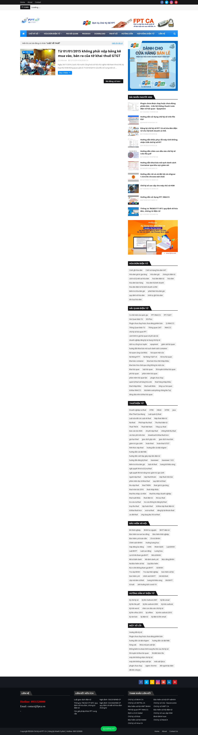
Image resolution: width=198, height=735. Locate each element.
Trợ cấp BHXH (134, 572)
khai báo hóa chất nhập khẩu (158, 361)
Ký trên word (134, 608)
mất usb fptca (159, 661)
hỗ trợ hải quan (166, 357)
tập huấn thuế (147, 506)
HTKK (152, 410)
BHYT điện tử (165, 530)
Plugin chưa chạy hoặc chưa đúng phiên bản (146, 323)
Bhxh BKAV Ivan (160, 716)
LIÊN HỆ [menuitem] (162, 33)
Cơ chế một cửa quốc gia (138, 315)
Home (22, 2)
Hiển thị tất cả (117, 43)
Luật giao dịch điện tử (82, 699)
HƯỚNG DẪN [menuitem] (127, 33)
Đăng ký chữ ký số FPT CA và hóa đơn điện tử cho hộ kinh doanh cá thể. (158, 129)
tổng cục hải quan (165, 386)
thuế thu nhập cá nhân (137, 494)
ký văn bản (133, 617)
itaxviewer (155, 460)
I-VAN (149, 547)
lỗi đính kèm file (158, 653)
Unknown (63, 60)
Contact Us (173, 731)
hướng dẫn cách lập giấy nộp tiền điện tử (144, 456)
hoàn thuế (150, 443)
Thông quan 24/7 (154, 327)
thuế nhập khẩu (135, 386)
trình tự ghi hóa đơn (155, 295)
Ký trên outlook (167, 604)
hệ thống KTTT (134, 357)
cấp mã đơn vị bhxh (136, 580)
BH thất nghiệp (135, 530)
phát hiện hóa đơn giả (156, 291)
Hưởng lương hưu (152, 543)
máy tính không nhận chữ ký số (140, 657)
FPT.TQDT (167, 315)
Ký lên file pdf (134, 604)
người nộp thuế (135, 477)
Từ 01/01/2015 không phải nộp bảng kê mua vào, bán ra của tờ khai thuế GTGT (89, 53)
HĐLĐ (159, 410)
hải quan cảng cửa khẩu (138, 353)
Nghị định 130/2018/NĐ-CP (110, 699)
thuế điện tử (148, 498)
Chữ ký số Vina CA (135, 723)
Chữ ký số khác (134, 716)
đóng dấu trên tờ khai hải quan (140, 394)
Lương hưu (158, 551)
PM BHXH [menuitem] (86, 33)
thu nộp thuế (134, 485)
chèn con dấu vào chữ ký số (152, 608)
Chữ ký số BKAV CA (135, 699)
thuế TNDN (146, 485)
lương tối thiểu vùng (167, 464)
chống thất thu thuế (168, 431)
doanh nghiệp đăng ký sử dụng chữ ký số (144, 340)
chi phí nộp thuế (152, 431)
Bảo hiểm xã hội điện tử (163, 709)
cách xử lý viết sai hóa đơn (139, 278)
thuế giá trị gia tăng (161, 485)
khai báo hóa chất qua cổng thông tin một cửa (146, 365)
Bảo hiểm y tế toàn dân (138, 538)
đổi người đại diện (166, 666)
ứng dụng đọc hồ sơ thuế (150, 514)
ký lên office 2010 (136, 612)
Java (174, 410)
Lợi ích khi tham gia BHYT (138, 555)
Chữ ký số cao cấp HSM (163, 713)
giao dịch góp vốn (149, 439)
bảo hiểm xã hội (167, 572)
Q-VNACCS (170, 323)
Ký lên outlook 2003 (150, 604)
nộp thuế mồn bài (166, 477)
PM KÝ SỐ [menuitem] (113, 33)
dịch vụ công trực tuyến (138, 344)
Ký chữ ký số (133, 600)
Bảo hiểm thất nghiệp (161, 534)
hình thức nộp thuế (136, 448)
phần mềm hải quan (149, 373)
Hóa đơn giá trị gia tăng (138, 274)
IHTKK (167, 410)
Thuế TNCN (133, 427)
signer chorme (151, 666)
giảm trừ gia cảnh (136, 443)
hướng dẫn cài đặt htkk (137, 452)
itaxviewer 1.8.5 (168, 460)
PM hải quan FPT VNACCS (138, 709)
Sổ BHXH (159, 568)
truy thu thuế (134, 506)
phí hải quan (134, 373)
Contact (38, 2)
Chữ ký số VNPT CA (161, 706)
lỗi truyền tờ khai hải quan (165, 369)
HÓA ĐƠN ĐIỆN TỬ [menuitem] (52, 33)
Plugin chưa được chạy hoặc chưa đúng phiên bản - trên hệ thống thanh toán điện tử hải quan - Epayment (158, 106)
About (30, 2)
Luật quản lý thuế (154, 414)
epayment (154, 344)
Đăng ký (108, 728)
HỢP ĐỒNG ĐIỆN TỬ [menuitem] (145, 33)
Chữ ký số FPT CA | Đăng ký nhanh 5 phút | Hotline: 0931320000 (58, 731)
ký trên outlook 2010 (164, 612)
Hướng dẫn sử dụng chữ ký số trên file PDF (157, 118)
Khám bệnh (159, 547)
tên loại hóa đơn (135, 299)
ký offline (149, 612)
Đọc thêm (63, 73)
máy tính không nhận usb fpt (140, 661)
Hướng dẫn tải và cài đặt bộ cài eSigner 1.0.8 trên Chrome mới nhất (158, 175)
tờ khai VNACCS (135, 390)
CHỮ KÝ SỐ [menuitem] (33, 33)
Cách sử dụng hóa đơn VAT (156, 270)
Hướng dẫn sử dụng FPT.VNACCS (155, 197)
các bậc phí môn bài (137, 435)
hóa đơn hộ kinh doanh (155, 283)
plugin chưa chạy (156, 378)
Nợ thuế (132, 422)
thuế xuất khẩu (149, 386)
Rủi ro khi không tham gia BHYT (141, 568)
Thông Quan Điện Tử (137, 327)
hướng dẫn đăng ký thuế (138, 460)
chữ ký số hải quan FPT (137, 332)
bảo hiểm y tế (134, 576)
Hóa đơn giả (154, 274)
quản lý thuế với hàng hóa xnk (140, 382)
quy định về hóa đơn (137, 295)
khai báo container (136, 361)
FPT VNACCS (156, 315)
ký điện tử (144, 617)
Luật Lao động (145, 551)
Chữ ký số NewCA (161, 720)
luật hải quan (148, 369)
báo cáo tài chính (135, 431)
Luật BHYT (133, 551)
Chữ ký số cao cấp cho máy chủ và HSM (157, 185)
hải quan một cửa (157, 353)
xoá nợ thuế (149, 510)
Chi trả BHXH (155, 538)
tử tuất (131, 584)
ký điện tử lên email (158, 617)
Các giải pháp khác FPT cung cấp (85, 712)
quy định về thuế (159, 481)
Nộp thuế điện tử (160, 418)
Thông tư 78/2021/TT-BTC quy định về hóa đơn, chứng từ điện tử (159, 209)
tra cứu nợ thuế (135, 502)
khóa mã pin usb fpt (147, 645)
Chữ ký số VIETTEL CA (136, 703)
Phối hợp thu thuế (145, 422)
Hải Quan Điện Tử (136, 319)
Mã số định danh (135, 559)
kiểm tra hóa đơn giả (137, 291)
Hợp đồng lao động (136, 547)
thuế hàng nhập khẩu (163, 382)
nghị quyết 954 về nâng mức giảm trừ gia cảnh (146, 473)
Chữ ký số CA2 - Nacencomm (165, 703)
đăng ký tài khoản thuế (165, 510)
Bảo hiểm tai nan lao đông (139, 534)
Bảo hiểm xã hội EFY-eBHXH (165, 699)
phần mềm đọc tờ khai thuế (139, 481)
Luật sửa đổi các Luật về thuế (140, 418)
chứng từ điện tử (169, 274)
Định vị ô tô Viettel (135, 713)
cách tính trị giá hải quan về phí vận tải (143, 336)
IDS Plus (149, 319)
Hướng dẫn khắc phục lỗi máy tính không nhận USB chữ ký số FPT (159, 141)
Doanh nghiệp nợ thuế (137, 410)
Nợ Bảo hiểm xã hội (136, 563)
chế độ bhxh (163, 576)
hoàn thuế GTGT (163, 443)
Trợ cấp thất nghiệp (150, 572)
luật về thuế (152, 464)
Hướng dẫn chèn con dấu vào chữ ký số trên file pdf (158, 152)
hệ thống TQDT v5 (150, 357)
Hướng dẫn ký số (135, 632)
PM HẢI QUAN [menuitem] (72, 33)
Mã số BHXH (156, 555)
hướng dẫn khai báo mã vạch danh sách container (148, 348)
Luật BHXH (171, 547)
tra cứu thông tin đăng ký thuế (155, 502)
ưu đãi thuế (133, 514)
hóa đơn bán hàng (136, 283)
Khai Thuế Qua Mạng (137, 414)
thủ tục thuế (160, 498)
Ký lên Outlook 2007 (149, 600)
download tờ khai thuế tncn (158, 435)
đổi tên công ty (134, 670)
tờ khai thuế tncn (135, 510)
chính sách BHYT (149, 576)
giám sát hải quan (168, 344)
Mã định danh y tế (151, 559)
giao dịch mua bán (166, 439)
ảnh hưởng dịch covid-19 (147, 584)
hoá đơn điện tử (158, 278)
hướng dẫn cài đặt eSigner (156, 448)
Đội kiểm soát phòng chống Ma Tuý (157, 390)
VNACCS (168, 327)
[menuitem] (23, 33)
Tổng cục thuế (161, 427)
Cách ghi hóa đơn (135, 270)
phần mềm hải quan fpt (138, 378)
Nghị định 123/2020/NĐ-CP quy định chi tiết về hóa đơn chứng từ (111, 705)
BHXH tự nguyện (150, 530)
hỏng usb (132, 645)
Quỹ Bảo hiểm (152, 563)
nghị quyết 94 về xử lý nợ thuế (140, 468)
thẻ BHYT (169, 580)
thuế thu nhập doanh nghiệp (160, 494)
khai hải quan (134, 369)
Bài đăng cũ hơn (113, 81)
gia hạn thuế (134, 439)
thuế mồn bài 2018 (136, 489)
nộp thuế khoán (150, 477)
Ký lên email (164, 600)
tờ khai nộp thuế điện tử (165, 506)
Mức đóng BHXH (168, 559)
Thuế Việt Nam (146, 427)
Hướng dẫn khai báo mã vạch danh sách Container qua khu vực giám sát (158, 164)
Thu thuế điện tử (161, 422)
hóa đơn (171, 278)
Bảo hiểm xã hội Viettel (137, 720)
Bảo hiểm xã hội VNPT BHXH (139, 706)
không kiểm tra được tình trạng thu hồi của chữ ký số (149, 649)
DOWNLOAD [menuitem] (99, 33)
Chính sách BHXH (135, 543)
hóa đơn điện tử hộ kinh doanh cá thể (143, 287)
